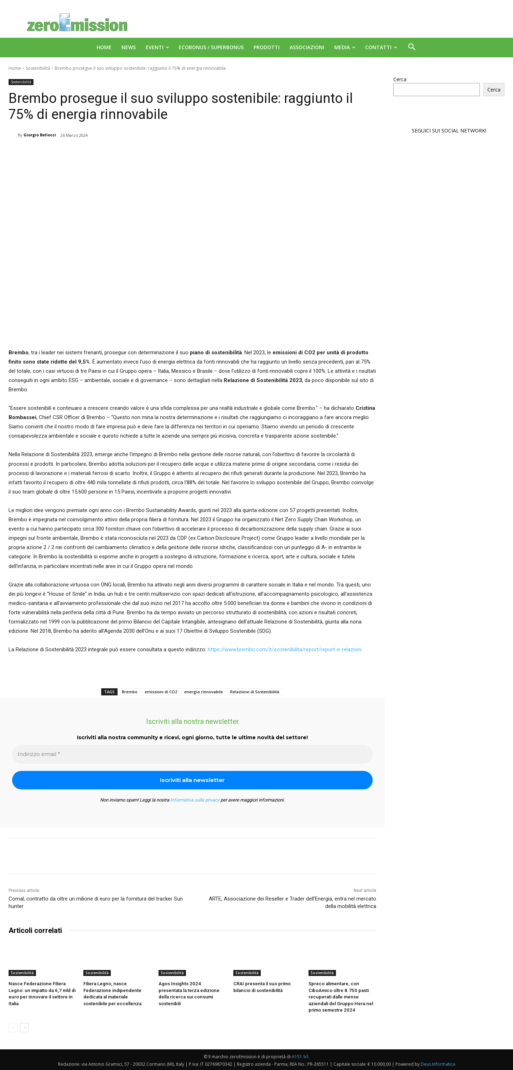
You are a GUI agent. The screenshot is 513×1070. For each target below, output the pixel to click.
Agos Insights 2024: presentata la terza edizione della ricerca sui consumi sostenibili (191, 990)
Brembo (130, 691)
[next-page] (24, 1027)
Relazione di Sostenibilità (254, 691)
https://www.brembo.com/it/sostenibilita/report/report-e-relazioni (285, 649)
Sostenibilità (38, 68)
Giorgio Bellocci (40, 134)
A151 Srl (300, 1056)
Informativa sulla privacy (194, 800)
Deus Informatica (438, 1063)
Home (15, 68)
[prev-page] (13, 1027)
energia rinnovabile (203, 691)
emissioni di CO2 (161, 691)
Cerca (399, 79)
